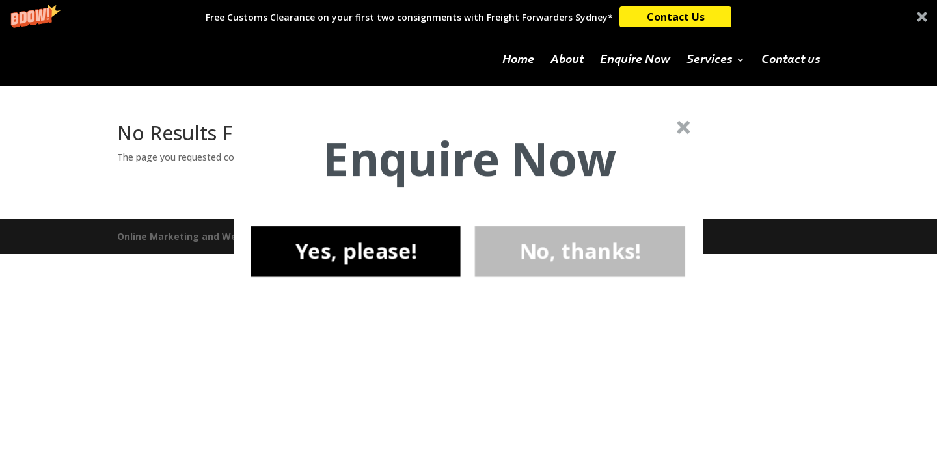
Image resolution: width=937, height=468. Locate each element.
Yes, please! (355, 251)
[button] (469, 159)
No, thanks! (580, 251)
